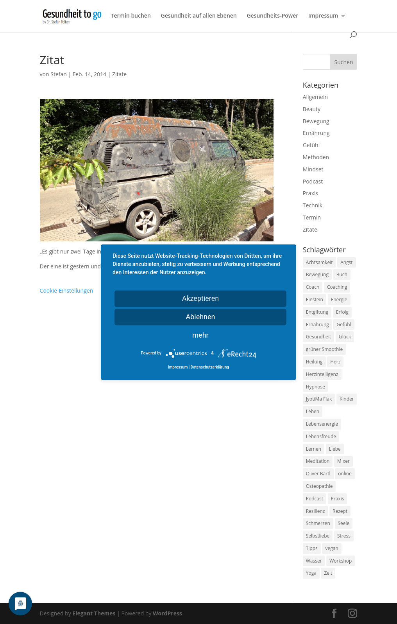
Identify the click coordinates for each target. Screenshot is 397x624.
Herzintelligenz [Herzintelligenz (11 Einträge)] (322, 374)
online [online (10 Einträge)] (345, 473)
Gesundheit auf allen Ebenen (198, 16)
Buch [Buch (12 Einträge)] (341, 274)
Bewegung (316, 121)
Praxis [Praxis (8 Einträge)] (337, 498)
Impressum (323, 16)
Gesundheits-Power (272, 16)
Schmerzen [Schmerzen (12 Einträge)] (318, 523)
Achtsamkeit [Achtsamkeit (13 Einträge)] (319, 262)
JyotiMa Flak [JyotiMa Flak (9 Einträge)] (319, 399)
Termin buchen (131, 16)
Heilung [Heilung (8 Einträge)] (314, 361)
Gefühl (311, 145)
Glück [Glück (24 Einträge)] (345, 336)
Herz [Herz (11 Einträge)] (335, 361)
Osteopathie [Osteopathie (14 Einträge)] (319, 486)
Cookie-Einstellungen (66, 290)
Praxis (310, 193)
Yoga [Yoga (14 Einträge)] (311, 573)
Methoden (316, 157)
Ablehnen (200, 317)
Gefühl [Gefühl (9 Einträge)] (343, 324)
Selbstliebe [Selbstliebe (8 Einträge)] (318, 535)
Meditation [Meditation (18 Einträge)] (318, 461)
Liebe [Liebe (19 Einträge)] (335, 449)
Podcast (313, 181)
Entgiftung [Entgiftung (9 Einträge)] (317, 312)
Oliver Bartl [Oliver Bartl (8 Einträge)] (318, 473)
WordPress (167, 613)
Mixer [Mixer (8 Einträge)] (343, 461)
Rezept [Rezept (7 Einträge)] (340, 511)
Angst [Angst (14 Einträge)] (346, 262)
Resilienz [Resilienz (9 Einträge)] (315, 511)
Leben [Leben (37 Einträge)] (312, 411)
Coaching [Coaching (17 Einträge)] (337, 287)
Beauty (311, 109)
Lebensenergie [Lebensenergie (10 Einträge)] (322, 424)
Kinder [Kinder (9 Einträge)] (347, 399)
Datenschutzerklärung (210, 367)
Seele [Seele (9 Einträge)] (344, 523)
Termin (312, 217)
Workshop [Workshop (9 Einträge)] (340, 560)
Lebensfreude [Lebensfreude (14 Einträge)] (321, 436)
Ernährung (316, 133)
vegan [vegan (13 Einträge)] (331, 548)
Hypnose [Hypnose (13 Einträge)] (315, 386)
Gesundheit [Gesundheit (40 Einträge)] (318, 336)
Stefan (58, 74)
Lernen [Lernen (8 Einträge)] (313, 449)
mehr (200, 335)
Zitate (119, 74)
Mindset (313, 169)
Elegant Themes (93, 613)
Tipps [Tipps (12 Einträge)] (312, 548)
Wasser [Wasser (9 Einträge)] (314, 560)
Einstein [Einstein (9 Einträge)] (314, 299)
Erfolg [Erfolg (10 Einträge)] (342, 312)
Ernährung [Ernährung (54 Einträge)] (317, 324)
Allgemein (315, 97)
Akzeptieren (200, 298)
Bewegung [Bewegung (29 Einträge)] (317, 274)
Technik (312, 205)
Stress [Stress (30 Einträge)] (344, 535)
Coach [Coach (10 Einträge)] (313, 287)
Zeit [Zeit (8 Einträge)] (328, 573)
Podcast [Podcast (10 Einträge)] (314, 498)
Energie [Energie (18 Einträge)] (339, 299)
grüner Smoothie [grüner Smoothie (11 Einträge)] (324, 349)
